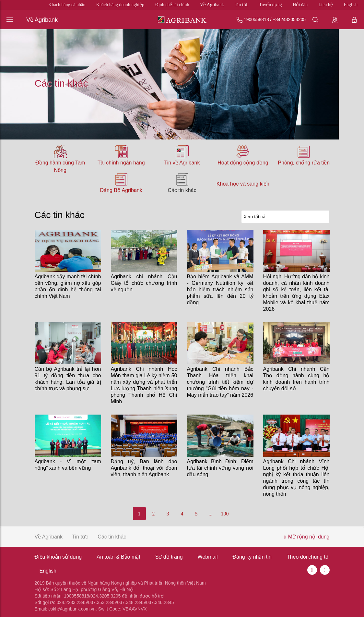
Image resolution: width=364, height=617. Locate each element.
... (211, 513)
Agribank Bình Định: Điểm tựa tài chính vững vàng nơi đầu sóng (220, 468)
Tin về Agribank (182, 162)
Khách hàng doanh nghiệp (120, 4)
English (351, 4)
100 (225, 513)
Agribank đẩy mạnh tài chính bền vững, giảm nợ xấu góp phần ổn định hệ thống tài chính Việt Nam (68, 286)
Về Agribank (212, 4)
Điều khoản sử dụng (58, 557)
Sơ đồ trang (169, 557)
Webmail (208, 557)
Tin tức (241, 4)
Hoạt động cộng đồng (242, 162)
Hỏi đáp (300, 4)
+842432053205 (289, 19)
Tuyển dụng (270, 4)
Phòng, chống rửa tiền (304, 162)
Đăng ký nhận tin (252, 557)
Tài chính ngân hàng (121, 162)
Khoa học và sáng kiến (243, 184)
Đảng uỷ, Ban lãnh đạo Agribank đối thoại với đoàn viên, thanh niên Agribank (144, 468)
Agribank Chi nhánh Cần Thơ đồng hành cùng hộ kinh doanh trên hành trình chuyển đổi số (296, 378)
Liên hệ (326, 4)
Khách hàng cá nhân (66, 4)
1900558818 (256, 19)
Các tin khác (182, 190)
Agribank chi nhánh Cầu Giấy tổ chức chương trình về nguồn (144, 283)
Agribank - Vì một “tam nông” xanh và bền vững (68, 465)
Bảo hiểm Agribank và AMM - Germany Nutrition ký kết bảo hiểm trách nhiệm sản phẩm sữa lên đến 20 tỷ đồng (220, 289)
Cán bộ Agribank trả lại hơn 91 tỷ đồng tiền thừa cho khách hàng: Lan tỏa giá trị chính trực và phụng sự (68, 378)
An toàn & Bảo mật (118, 557)
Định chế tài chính (172, 4)
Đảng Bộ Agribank (121, 190)
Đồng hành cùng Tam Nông (60, 166)
